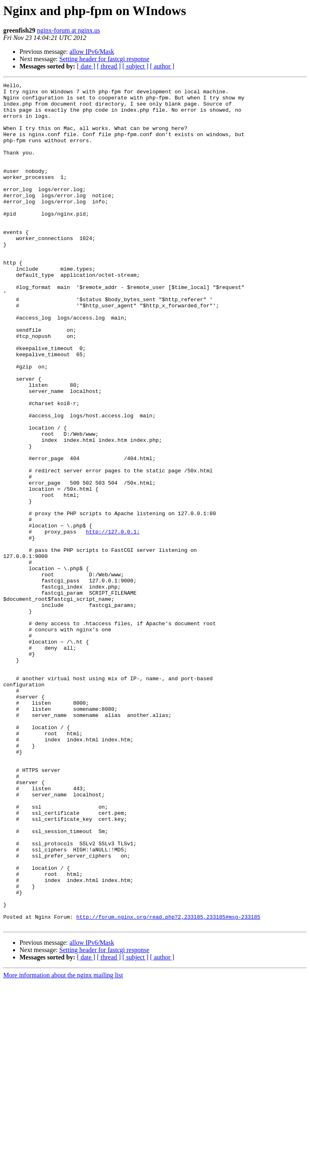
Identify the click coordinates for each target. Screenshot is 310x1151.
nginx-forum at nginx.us (68, 30)
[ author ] (162, 66)
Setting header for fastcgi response (104, 58)
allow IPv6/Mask (92, 51)
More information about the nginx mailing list (63, 1143)
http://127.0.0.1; (113, 622)
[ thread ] (109, 66)
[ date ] (86, 66)
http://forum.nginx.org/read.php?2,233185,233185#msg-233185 (168, 1084)
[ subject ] (135, 66)
